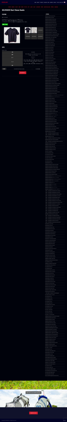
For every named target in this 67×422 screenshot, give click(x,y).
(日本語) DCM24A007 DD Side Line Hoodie (51, 164)
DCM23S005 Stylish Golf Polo (49, 276)
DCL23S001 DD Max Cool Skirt (50, 294)
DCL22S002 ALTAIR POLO (49, 367)
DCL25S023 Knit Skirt (48, 161)
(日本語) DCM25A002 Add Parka (50, 63)
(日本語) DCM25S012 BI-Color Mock (50, 129)
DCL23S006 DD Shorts (48, 301)
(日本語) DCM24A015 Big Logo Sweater (51, 174)
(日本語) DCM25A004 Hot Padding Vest (51, 67)
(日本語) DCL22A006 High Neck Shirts (51, 345)
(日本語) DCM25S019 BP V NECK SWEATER (51, 139)
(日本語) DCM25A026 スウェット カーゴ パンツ (52, 96)
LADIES (31, 7)
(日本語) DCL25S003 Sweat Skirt (50, 146)
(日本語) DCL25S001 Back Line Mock (50, 142)
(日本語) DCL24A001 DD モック (50, 182)
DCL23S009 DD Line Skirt (49, 306)
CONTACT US (33, 412)
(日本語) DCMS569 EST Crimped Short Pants (52, 34)
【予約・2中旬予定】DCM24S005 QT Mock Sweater (53, 194)
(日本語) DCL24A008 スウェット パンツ (51, 187)
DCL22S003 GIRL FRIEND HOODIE (50, 368)
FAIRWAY (13, 7)
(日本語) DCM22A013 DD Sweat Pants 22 (51, 335)
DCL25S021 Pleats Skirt (48, 157)
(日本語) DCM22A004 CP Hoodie (50, 321)
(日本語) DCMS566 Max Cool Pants (50, 29)
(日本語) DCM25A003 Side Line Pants (51, 65)
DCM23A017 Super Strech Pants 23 (50, 248)
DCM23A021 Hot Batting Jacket (50, 251)
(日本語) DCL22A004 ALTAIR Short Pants (51, 342)
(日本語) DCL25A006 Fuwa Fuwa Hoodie (51, 106)
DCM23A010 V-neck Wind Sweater (50, 238)
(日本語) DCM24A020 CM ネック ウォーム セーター (53, 179)
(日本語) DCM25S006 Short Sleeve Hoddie (51, 123)
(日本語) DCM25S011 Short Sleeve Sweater (52, 128)
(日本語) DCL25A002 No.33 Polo (50, 100)
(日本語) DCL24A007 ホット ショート (50, 185)
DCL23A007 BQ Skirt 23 (48, 266)
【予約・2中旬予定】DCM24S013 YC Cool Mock (52, 203)
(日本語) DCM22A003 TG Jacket (50, 319)
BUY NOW (22, 72)
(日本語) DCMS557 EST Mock (49, 17)
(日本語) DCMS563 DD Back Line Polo (51, 24)
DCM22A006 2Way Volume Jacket (50, 324)
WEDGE (22, 7)
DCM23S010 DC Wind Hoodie (49, 283)
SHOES (42, 7)
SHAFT (34, 7)
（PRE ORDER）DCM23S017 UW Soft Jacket (52, 293)
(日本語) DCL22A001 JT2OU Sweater (50, 337)
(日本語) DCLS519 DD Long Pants (50, 58)
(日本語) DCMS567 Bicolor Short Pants (51, 30)
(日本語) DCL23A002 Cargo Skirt (50, 258)
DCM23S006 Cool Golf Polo (49, 278)
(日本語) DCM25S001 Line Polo (50, 118)
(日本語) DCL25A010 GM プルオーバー (51, 113)
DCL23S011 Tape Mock (48, 309)
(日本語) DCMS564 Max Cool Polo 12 (50, 25)
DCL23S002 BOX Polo (48, 296)
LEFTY (28, 7)
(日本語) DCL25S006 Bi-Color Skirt (50, 149)
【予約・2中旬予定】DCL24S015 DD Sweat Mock (52, 217)
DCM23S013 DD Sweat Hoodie (50, 286)
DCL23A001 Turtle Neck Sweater (50, 256)
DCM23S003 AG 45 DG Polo (49, 273)
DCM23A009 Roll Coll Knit (49, 236)
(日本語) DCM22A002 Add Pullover (50, 317)
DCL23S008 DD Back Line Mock (50, 304)
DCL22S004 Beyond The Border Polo (51, 370)
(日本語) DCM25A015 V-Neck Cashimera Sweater (53, 83)
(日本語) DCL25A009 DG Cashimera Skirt (51, 111)
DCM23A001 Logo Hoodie (49, 223)
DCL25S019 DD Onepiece (49, 154)
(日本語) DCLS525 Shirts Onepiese (50, 62)
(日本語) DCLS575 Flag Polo (49, 48)
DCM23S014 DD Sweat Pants (49, 288)
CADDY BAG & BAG (47, 7)
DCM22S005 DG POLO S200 (49, 352)
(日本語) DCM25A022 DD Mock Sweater (51, 90)
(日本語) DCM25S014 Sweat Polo (50, 131)
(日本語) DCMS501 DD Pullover (50, 40)
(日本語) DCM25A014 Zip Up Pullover (51, 81)
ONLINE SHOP (61, 2)
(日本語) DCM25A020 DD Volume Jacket (51, 86)
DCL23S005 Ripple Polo (48, 299)
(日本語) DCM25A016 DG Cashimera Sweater (52, 85)
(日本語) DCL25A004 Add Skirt (49, 103)
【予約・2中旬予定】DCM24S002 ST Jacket (52, 133)
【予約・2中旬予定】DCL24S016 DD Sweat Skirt (52, 218)
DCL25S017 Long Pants (48, 151)
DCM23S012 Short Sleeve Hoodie (50, 284)
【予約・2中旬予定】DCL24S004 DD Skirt (51, 210)
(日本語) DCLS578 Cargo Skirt (49, 52)
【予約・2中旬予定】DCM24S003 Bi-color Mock (52, 192)
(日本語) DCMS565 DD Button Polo (50, 27)
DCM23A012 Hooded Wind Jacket (50, 240)
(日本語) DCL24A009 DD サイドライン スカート (52, 189)
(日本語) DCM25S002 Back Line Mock (51, 119)
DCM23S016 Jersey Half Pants (50, 291)
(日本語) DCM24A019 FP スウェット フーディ (52, 177)
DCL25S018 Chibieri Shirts (49, 152)
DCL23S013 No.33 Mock (49, 312)
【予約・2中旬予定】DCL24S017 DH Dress (52, 220)
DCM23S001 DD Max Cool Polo (50, 269)
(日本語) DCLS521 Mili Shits (49, 60)
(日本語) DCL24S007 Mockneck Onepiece (51, 213)
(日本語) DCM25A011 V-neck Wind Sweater (52, 78)
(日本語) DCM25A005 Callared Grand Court (52, 68)
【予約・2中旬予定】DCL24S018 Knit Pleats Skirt (52, 222)
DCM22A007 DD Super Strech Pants (50, 326)
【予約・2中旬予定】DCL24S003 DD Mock (51, 208)
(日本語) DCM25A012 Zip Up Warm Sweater (52, 80)
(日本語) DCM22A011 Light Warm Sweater (51, 332)
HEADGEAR (56, 7)
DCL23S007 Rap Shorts (48, 302)
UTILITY (16, 7)
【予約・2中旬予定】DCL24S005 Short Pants (52, 212)
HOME (35, 2)
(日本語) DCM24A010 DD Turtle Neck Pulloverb (52, 169)
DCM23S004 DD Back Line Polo (50, 274)
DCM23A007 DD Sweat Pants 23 (50, 233)
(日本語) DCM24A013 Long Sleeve (50, 172)
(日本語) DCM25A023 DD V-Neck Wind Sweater (52, 91)
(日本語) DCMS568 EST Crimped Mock (51, 32)
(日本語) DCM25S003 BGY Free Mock (51, 121)
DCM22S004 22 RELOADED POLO (50, 350)
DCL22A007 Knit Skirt (48, 347)
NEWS (48, 2)
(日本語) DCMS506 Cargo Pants (50, 43)
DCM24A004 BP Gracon (49, 162)
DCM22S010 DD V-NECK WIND (50, 360)
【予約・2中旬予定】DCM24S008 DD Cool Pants (52, 195)
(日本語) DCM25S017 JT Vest (49, 136)
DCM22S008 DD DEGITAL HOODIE (50, 357)
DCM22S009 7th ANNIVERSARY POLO (51, 359)
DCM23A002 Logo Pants (49, 225)
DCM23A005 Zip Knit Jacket (49, 230)
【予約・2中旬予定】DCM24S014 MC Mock (52, 205)
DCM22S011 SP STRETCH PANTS (50, 362)
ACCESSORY (38, 7)
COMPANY (51, 2)
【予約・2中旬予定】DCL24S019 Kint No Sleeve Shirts (53, 202)
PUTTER (25, 7)
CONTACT (54, 2)
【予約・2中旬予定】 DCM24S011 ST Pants (52, 134)
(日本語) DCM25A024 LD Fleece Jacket (51, 93)
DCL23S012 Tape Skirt (48, 311)
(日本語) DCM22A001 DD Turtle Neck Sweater (52, 316)
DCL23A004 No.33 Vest (48, 261)
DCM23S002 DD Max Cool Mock (50, 271)
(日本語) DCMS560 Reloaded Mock (50, 20)
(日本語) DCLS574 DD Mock (49, 47)
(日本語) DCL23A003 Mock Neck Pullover (51, 260)
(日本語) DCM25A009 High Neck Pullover (51, 75)
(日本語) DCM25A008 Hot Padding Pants (51, 73)
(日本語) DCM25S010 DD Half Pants (50, 126)
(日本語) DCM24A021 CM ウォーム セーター (52, 180)
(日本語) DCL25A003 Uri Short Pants (50, 101)
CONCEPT (38, 2)
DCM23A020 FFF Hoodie (49, 250)
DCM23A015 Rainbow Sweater (50, 245)
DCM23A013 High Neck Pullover (50, 241)
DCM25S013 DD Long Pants (49, 42)
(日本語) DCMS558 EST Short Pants (50, 19)
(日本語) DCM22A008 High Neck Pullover (51, 327)
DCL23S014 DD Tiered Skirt (49, 314)
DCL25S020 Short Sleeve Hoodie (50, 156)
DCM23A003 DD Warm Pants (49, 227)
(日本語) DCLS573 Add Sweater (50, 45)
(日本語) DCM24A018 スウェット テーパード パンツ (53, 175)
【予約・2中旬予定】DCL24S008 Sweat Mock (52, 215)
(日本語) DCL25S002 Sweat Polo (50, 144)
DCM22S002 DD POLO (48, 349)
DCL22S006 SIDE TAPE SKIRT (49, 373)
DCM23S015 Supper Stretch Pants (50, 289)
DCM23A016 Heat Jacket (49, 246)
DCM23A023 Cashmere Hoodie (50, 255)
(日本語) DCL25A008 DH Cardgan (50, 109)
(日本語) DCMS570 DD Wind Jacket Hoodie (51, 35)
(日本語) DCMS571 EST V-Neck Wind (50, 37)
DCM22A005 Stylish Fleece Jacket (50, 322)
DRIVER (9, 7)
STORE (58, 2)
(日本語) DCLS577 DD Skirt (49, 50)
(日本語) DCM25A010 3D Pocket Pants (51, 76)
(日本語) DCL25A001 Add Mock (50, 98)
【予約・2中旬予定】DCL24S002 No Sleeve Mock (53, 207)
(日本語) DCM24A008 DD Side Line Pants (51, 166)
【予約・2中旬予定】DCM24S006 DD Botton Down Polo (54, 141)
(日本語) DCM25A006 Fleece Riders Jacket (51, 70)
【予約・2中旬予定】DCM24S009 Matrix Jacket (52, 197)
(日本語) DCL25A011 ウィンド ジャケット (51, 114)
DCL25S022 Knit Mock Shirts (49, 159)
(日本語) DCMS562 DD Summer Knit (50, 22)
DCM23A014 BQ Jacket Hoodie (50, 243)
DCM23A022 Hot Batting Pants (50, 253)
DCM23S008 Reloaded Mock (49, 279)
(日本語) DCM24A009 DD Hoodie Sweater (51, 167)
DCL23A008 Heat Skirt (48, 268)
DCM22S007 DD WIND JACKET (49, 355)
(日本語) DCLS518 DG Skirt (49, 57)
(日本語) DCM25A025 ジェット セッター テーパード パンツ (54, 95)
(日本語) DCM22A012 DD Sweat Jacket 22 (51, 334)
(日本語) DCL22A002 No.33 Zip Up (50, 339)
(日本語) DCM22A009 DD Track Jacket (51, 329)
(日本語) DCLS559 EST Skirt (49, 53)
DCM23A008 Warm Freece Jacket (50, 235)
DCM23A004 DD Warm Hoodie (50, 228)
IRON (19, 7)
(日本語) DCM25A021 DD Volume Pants (51, 88)
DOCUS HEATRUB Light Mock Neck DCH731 (52, 375)
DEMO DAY (45, 2)
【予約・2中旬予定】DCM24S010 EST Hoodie (52, 199)
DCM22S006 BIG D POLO (49, 354)
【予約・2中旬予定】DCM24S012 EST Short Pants (53, 200)
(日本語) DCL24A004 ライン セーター (50, 184)
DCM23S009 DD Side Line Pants (50, 281)
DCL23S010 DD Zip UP (48, 307)
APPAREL (52, 7)
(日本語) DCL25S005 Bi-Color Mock (50, 147)
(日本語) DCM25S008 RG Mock (50, 124)
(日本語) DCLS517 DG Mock (49, 55)
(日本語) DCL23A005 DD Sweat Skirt (50, 263)
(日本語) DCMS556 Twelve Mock (50, 15)
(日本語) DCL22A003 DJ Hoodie (50, 340)
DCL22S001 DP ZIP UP (48, 365)
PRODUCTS (42, 2)
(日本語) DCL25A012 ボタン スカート (50, 116)
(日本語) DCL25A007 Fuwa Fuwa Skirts (51, 108)
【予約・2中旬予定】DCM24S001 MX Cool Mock (52, 190)
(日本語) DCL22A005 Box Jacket (50, 344)
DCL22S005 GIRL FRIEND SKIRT (50, 372)
